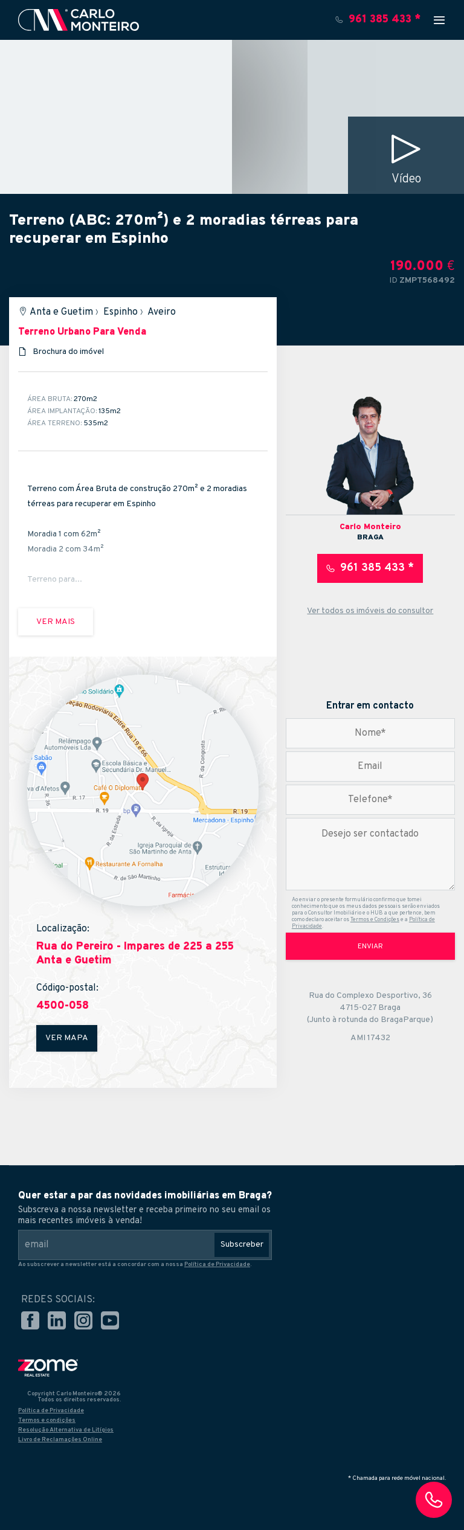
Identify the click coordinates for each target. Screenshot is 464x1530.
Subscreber (242, 1244)
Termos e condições (47, 1420)
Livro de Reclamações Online (60, 1440)
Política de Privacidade (217, 1264)
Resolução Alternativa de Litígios (66, 1430)
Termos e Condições (374, 919)
